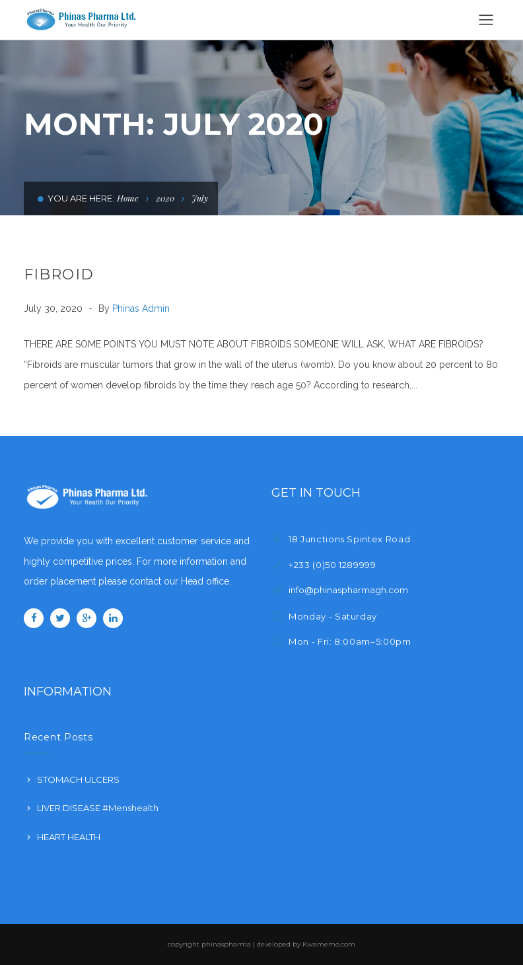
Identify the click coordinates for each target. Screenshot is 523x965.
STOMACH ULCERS (78, 779)
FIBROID (59, 274)
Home (128, 197)
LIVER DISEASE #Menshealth (97, 808)
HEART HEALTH (68, 837)
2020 (165, 197)
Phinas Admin (141, 308)
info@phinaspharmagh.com (348, 590)
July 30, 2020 (54, 308)
